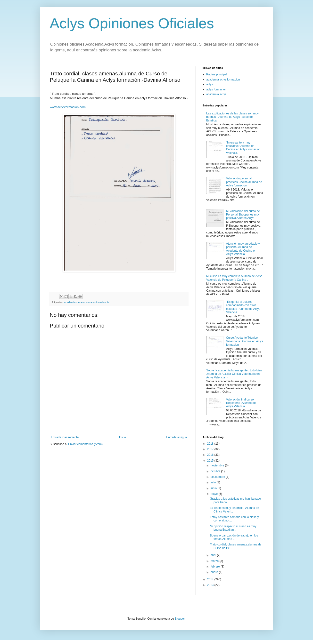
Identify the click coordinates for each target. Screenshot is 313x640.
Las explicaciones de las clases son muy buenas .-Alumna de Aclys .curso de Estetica (232, 117)
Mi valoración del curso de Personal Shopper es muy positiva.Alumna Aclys (243, 214)
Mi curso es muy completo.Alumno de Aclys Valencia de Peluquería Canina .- (234, 277)
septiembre (218, 477)
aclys (209, 84)
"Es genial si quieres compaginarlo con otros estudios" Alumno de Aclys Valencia (243, 307)
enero (215, 572)
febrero (216, 566)
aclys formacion (216, 89)
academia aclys (216, 94)
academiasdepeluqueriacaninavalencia (86, 302)
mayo (215, 494)
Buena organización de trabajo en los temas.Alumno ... (234, 537)
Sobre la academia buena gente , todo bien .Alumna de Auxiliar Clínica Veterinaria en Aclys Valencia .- (234, 374)
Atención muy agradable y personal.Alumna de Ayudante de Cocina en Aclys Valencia (243, 249)
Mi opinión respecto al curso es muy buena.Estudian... (233, 528)
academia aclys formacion (223, 79)
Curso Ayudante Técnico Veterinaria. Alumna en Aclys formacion (244, 341)
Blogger (180, 618)
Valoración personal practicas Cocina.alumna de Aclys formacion (244, 182)
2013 (210, 585)
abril (214, 555)
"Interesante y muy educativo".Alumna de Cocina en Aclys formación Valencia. (243, 148)
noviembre (218, 465)
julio (214, 482)
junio (214, 488)
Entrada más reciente (65, 437)
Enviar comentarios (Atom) (85, 444)
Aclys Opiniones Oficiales (132, 23)
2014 (210, 579)
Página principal (216, 74)
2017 (210, 449)
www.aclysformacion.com (68, 107)
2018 (210, 443)
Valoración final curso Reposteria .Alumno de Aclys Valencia (241, 403)
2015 (210, 460)
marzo (215, 561)
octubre (216, 471)
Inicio (122, 437)
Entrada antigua (176, 437)
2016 (210, 454)
